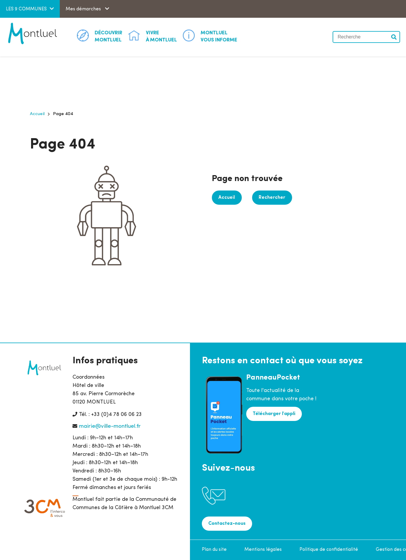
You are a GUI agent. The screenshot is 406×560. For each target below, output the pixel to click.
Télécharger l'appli (274, 413)
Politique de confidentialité (328, 549)
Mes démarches (84, 9)
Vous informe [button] (219, 36)
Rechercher (271, 197)
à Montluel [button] (161, 36)
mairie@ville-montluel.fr (110, 426)
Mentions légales (263, 549)
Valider (394, 37)
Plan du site (214, 549)
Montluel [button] (108, 36)
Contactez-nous (227, 523)
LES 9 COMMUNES (26, 9)
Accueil (37, 114)
